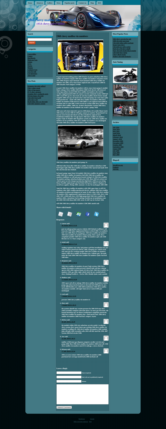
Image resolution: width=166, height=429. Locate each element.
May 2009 (116, 155)
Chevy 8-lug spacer (34, 90)
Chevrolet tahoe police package (123, 43)
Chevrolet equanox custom (36, 104)
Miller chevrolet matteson (81, 425)
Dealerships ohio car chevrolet (38, 102)
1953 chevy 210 (33, 100)
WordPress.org (118, 165)
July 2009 (116, 151)
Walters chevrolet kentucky (122, 56)
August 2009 (117, 149)
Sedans (30, 62)
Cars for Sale (32, 72)
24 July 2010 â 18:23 (68, 338)
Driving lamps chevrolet (36, 96)
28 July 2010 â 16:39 (68, 322)
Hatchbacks (31, 58)
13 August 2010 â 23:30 (69, 279)
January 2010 (117, 139)
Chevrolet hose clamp (120, 53)
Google (92, 423)
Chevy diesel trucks (119, 55)
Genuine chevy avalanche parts (38, 94)
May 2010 (116, 131)
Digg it (60, 214)
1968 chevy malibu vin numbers (50, 20)
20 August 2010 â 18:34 (69, 263)
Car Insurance (32, 74)
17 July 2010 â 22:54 (68, 351)
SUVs (29, 64)
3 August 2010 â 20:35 (69, 305)
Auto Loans (31, 76)
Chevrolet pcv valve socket (122, 47)
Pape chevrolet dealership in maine (124, 51)
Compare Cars (32, 70)
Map (90, 425)
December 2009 (118, 141)
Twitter (96, 214)
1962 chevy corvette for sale (122, 39)
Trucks (30, 66)
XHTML (116, 169)
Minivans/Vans (32, 60)
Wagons (30, 68)
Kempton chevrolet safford (36, 86)
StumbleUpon (78, 214)
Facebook (87, 214)
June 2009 (116, 153)
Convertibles (32, 54)
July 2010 (116, 127)
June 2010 (116, 129)
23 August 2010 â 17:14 (69, 244)
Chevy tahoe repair (34, 88)
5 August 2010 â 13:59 (69, 296)
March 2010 (117, 135)
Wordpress (82, 423)
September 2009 (118, 147)
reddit (69, 214)
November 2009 (118, 143)
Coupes (30, 56)
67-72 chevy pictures (34, 92)
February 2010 (118, 137)
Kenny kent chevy (119, 45)
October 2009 (117, 145)
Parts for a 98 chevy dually (122, 49)
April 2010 (116, 133)
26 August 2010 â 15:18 (69, 225)
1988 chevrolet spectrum (121, 41)
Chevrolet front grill (34, 98)
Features (116, 167)
